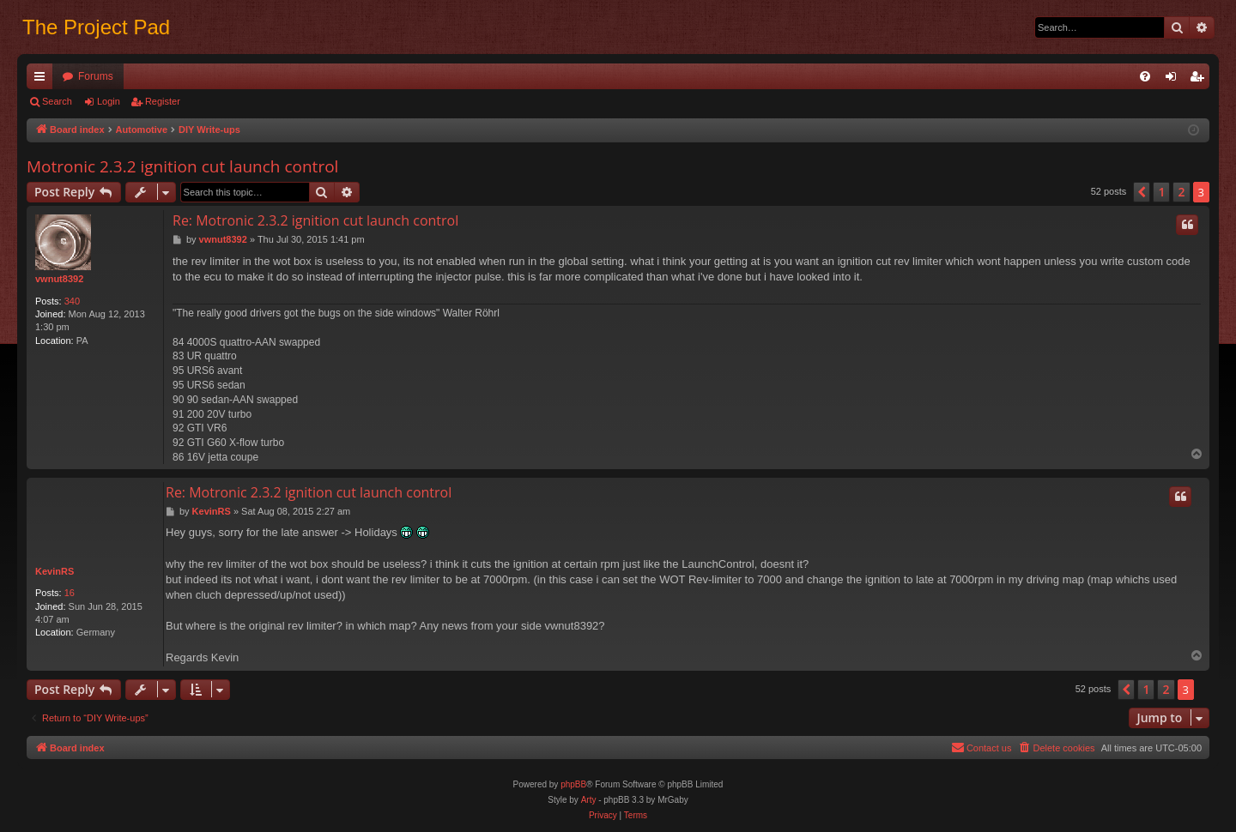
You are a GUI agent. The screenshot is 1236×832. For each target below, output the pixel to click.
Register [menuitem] (1200, 79)
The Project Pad (96, 27)
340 (72, 301)
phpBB (573, 784)
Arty (589, 800)
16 (69, 593)
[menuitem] (1145, 76)
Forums (95, 76)
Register (162, 101)
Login (108, 101)
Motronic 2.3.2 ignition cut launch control (182, 166)
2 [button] (1181, 192)
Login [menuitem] (1175, 79)
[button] (1141, 192)
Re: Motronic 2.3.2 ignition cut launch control (315, 220)
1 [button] (1161, 192)
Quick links (42, 79)
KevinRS (54, 571)
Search (57, 101)
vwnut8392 (59, 279)
